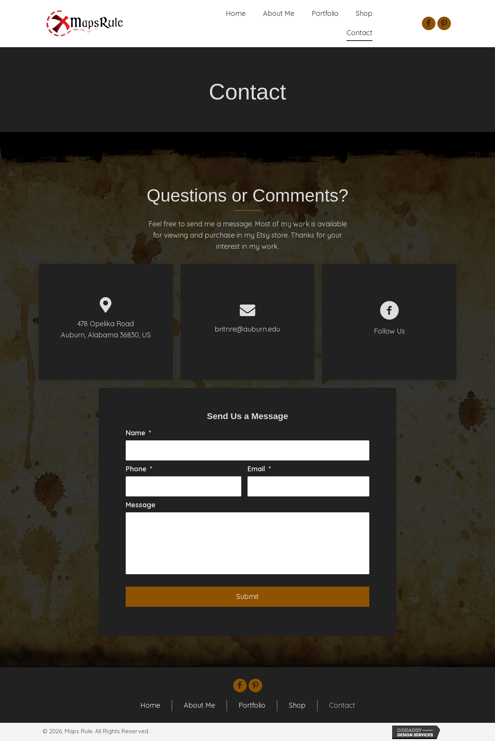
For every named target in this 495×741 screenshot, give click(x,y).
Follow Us (389, 331)
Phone (139, 468)
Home (150, 705)
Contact (342, 705)
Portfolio (252, 705)
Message (140, 504)
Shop (297, 705)
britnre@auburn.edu (247, 329)
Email (259, 468)
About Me (199, 705)
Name (138, 432)
